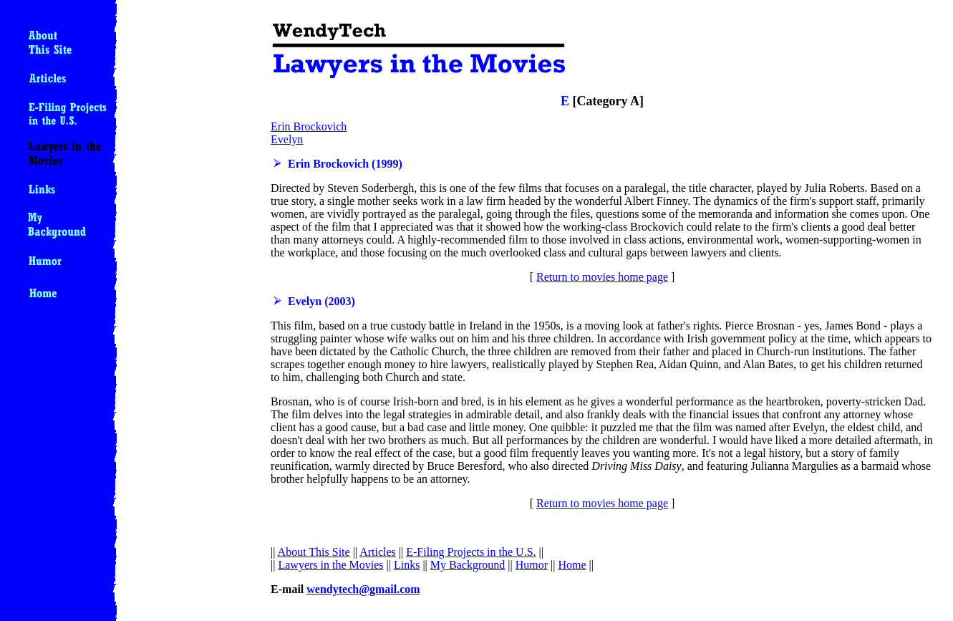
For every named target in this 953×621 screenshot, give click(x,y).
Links (407, 565)
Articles (377, 552)
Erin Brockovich (309, 126)
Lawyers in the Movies (330, 565)
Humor (532, 565)
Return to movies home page (602, 277)
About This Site (314, 552)
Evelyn (287, 139)
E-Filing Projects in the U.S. (471, 552)
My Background (467, 565)
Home (572, 565)
